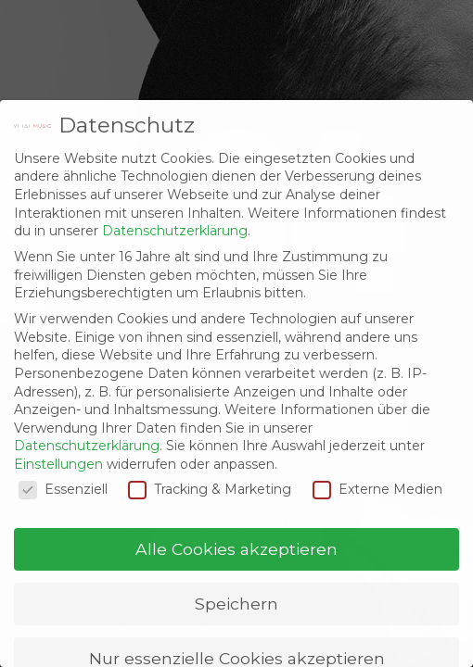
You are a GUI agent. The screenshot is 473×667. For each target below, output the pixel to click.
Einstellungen (58, 464)
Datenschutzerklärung (175, 230)
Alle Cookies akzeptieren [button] (236, 549)
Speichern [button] (236, 603)
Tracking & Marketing (209, 489)
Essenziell (63, 489)
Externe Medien (377, 489)
